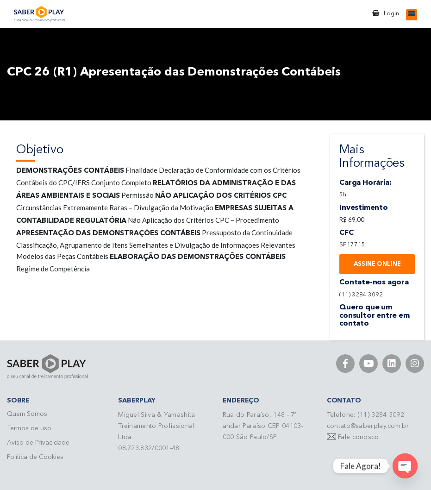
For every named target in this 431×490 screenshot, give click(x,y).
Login (391, 14)
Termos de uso (29, 428)
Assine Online (377, 264)
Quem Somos (27, 414)
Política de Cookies (35, 457)
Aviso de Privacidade (38, 443)
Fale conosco (358, 437)
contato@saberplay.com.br (368, 426)
